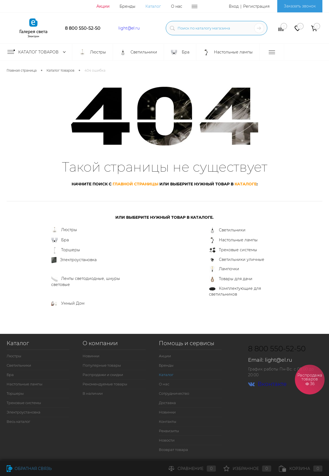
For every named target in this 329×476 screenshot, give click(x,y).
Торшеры (65, 250)
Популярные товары (102, 365)
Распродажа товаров (309, 379)
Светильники (227, 230)
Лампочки (224, 269)
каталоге (246, 184)
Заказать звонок (300, 6)
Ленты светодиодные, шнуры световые (85, 281)
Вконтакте (267, 384)
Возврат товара (173, 449)
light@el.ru (129, 28)
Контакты (167, 421)
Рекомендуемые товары (105, 384)
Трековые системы (233, 250)
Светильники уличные (236, 260)
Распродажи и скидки (103, 374)
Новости (167, 440)
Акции (103, 6)
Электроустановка (74, 260)
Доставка (167, 403)
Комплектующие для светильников (235, 291)
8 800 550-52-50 (82, 28)
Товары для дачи (230, 279)
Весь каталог (18, 421)
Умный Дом (68, 303)
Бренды (127, 6)
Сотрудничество (174, 393)
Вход (234, 6)
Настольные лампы (233, 240)
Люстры (64, 230)
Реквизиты (169, 431)
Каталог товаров (38, 52)
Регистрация (256, 6)
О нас (176, 6)
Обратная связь (29, 468)
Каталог (153, 6)
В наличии (93, 393)
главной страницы (135, 184)
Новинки (91, 356)
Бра (60, 240)
